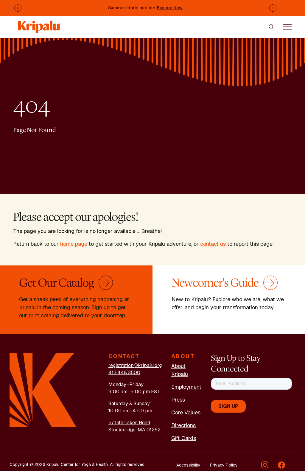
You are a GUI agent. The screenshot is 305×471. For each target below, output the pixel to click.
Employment (186, 386)
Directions (183, 425)
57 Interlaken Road (129, 422)
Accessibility (188, 465)
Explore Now (170, 7)
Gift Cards (183, 438)
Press (178, 399)
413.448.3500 (124, 372)
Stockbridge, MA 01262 (134, 430)
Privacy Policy (224, 465)
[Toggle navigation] (287, 26)
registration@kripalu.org (135, 365)
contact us (213, 243)
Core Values (185, 412)
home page (73, 243)
